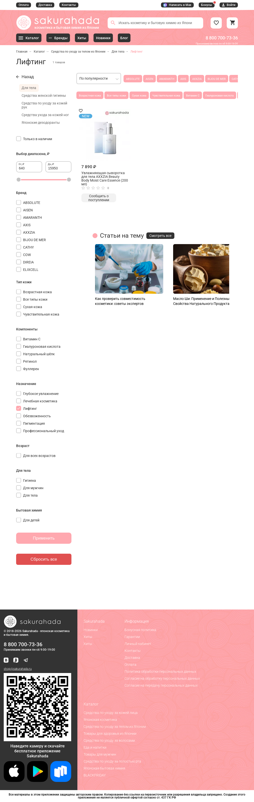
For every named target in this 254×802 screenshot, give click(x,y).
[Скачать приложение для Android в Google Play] (37, 780)
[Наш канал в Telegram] (26, 660)
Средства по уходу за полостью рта (112, 761)
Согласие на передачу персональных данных (161, 685)
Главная (22, 51)
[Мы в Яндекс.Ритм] (16, 660)
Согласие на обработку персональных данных (162, 678)
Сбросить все (44, 559)
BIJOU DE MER (217, 79)
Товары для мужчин (100, 754)
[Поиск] (113, 22)
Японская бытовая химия (104, 768)
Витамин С (192, 95)
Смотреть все (160, 236)
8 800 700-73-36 (222, 37)
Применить (44, 538)
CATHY (236, 79)
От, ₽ (21, 164)
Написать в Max (177, 5)
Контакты (69, 5)
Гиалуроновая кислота (219, 95)
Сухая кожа (139, 95)
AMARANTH (166, 79)
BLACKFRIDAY (95, 775)
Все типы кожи (116, 95)
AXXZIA (197, 79)
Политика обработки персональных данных (160, 672)
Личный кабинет (138, 644)
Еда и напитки (95, 747)
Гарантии (132, 637)
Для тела (118, 51)
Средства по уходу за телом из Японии (78, 51)
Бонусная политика (140, 630)
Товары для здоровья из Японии (110, 734)
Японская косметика (100, 720)
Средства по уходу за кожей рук (44, 105)
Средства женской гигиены (44, 95)
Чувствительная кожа (166, 95)
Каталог (39, 51)
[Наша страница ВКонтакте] (6, 660)
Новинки (91, 630)
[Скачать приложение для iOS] (14, 780)
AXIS (183, 79)
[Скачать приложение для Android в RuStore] (37, 739)
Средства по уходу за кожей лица (111, 713)
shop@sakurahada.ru (18, 669)
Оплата (24, 5)
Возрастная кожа (90, 95)
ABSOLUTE (133, 79)
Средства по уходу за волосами (109, 740)
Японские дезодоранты (41, 123)
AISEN (149, 79)
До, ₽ (51, 164)
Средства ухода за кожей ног (45, 115)
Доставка (45, 5)
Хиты (88, 637)
